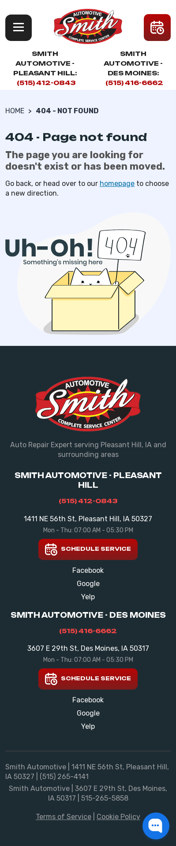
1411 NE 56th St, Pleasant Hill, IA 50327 (88, 519)
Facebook (88, 570)
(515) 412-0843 (46, 82)
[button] (155, 826)
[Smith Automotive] (88, 26)
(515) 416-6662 (134, 82)
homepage (117, 183)
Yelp (88, 597)
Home (14, 111)
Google (88, 583)
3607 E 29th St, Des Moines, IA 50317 (88, 648)
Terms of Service (63, 817)
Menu (18, 28)
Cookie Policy (118, 817)
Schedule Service (88, 549)
